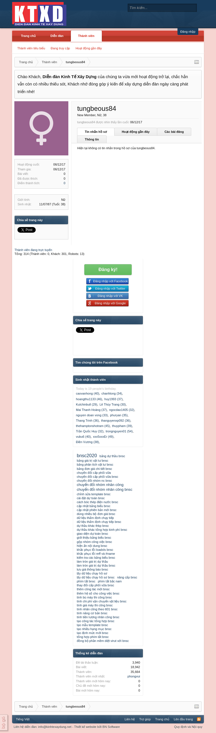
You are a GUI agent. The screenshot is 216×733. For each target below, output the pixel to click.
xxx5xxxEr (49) (103, 436)
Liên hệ (130, 719)
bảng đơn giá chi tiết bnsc (94, 468)
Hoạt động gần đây (89, 48)
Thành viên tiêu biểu (31, 48)
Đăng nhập (187, 31)
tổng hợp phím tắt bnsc (93, 637)
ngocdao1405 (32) (121, 409)
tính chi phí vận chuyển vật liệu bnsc (102, 601)
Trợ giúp (145, 719)
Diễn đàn (56, 36)
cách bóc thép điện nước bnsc (97, 502)
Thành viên (86, 36)
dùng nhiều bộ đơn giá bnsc (96, 514)
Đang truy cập (60, 48)
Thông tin (92, 139)
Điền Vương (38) (87, 442)
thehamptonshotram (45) (93, 426)
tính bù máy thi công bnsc (94, 597)
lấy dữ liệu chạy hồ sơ (92, 573)
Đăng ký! (108, 269)
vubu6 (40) (83, 436)
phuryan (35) (118, 415)
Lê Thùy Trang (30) (113, 404)
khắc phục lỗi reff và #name (96, 553)
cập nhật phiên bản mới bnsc (96, 510)
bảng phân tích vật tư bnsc (95, 464)
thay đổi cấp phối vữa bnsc (95, 585)
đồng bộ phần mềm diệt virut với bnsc (103, 640)
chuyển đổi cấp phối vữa (94, 472)
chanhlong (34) (112, 393)
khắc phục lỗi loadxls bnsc (95, 549)
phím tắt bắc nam (110, 581)
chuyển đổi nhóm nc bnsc (94, 480)
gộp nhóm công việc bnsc (94, 541)
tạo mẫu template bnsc (92, 625)
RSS (199, 719)
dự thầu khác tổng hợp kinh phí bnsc (102, 529)
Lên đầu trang (183, 719)
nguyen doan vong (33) (92, 415)
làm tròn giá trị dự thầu (92, 561)
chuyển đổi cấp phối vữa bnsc (97, 476)
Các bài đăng (174, 131)
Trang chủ (28, 36)
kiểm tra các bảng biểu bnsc (96, 557)
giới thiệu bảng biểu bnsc (94, 537)
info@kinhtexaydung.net (54, 726)
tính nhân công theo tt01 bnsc (97, 609)
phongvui (133, 676)
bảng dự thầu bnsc (112, 456)
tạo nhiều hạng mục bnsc (94, 629)
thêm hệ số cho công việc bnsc (98, 593)
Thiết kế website (85, 726)
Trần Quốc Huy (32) (90, 431)
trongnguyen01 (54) (119, 431)
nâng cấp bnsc (127, 577)
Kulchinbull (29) (86, 404)
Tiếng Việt (23, 719)
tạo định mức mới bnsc (92, 633)
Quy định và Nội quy (188, 726)
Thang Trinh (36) (87, 420)
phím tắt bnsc (86, 581)
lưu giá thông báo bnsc (92, 569)
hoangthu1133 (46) (89, 399)
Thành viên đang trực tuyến (33, 250)
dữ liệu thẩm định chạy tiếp (95, 518)
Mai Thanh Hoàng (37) (91, 409)
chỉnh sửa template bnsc (94, 494)
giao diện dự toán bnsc (92, 533)
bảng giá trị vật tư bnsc (92, 460)
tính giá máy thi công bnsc (95, 605)
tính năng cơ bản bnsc (92, 613)
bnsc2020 (87, 455)
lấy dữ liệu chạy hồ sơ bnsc (95, 577)
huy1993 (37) (113, 399)
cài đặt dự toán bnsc (91, 498)
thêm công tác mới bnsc (93, 589)
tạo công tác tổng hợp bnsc (95, 621)
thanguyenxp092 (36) (115, 420)
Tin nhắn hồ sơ (96, 131)
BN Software (111, 726)
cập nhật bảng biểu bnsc (93, 506)
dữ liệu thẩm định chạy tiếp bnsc (99, 521)
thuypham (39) (122, 426)
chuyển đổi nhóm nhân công (100, 485)
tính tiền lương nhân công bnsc (98, 617)
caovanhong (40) (87, 393)
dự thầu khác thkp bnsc (93, 525)
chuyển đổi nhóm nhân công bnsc (104, 489)
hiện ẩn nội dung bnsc (92, 545)
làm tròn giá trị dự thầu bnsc (96, 565)
